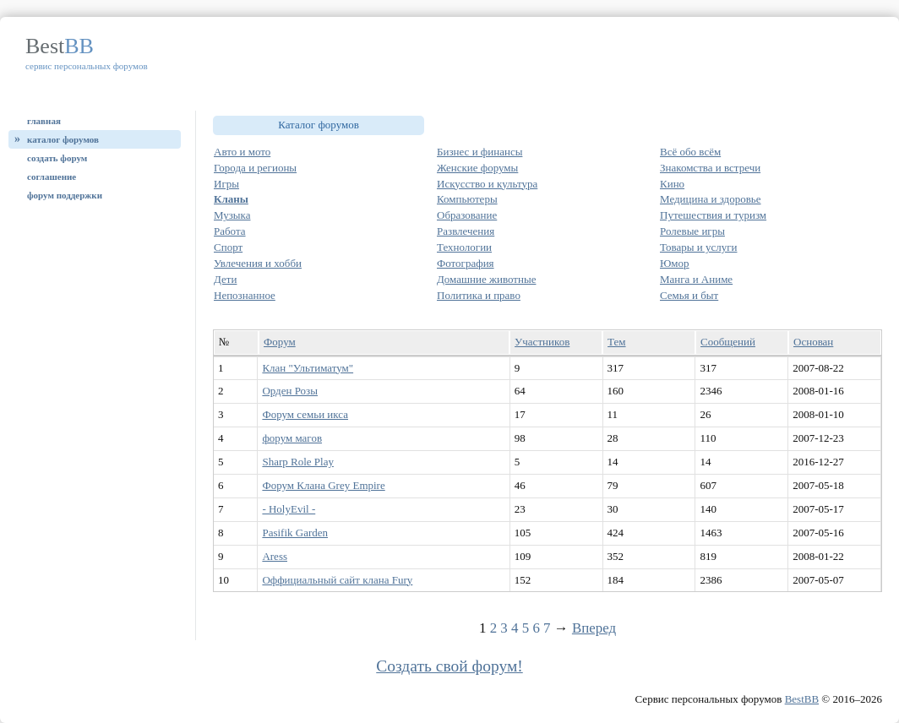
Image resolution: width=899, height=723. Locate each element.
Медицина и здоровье (710, 199)
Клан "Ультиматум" (307, 368)
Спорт (228, 247)
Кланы (231, 199)
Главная (44, 121)
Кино (672, 183)
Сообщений (727, 341)
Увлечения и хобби (258, 263)
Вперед (594, 628)
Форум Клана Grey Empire (323, 485)
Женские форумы (477, 167)
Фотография (465, 263)
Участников (542, 341)
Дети (225, 279)
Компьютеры (467, 199)
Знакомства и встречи (710, 167)
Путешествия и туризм (713, 215)
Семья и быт (689, 295)
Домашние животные (486, 279)
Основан (813, 341)
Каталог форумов (63, 139)
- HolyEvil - (288, 509)
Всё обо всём (690, 151)
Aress (274, 556)
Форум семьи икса (305, 414)
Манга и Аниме (696, 279)
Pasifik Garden (295, 532)
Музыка (232, 215)
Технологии (464, 247)
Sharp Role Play (298, 461)
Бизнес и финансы (479, 151)
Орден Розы (290, 390)
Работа (230, 231)
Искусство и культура (487, 183)
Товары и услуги (698, 247)
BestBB (802, 699)
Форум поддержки (64, 195)
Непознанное (244, 295)
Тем (616, 341)
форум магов (292, 438)
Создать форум (57, 158)
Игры (226, 183)
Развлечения (465, 231)
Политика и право (478, 295)
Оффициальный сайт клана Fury (337, 580)
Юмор (674, 263)
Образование (467, 215)
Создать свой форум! (449, 666)
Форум (280, 341)
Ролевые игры (692, 231)
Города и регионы (255, 167)
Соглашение (51, 176)
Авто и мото (242, 151)
